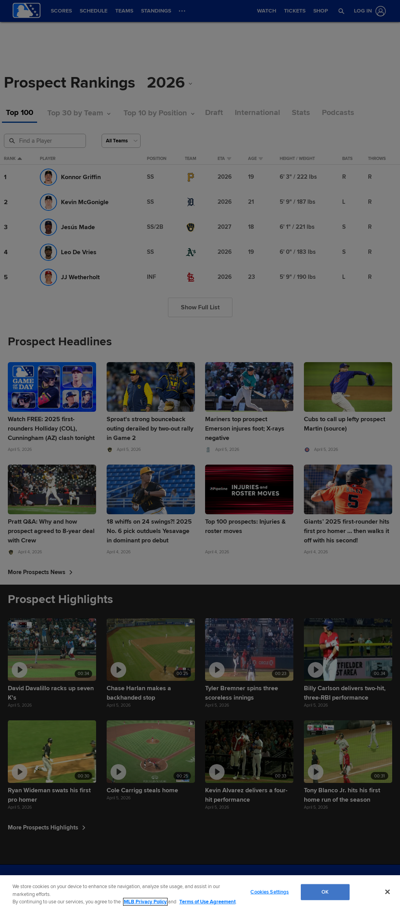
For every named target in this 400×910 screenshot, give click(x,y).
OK (325, 891)
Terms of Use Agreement (207, 902)
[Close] (387, 891)
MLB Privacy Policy (145, 902)
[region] (200, 892)
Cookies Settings (269, 891)
